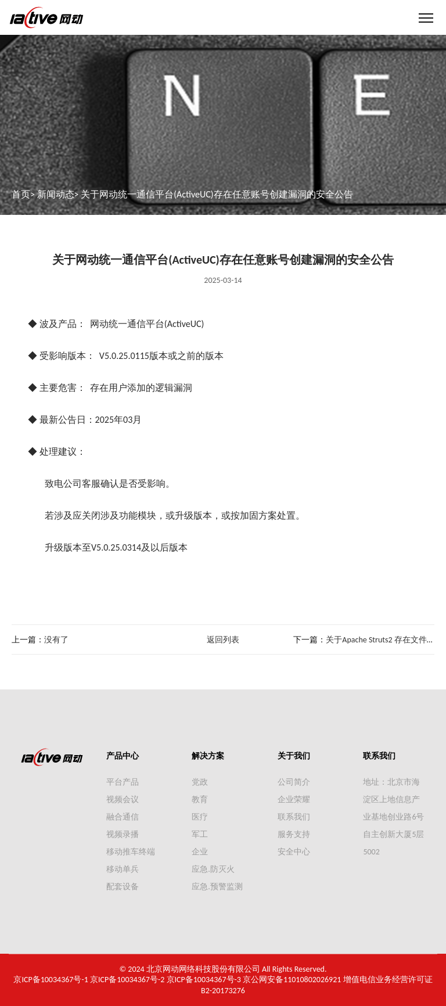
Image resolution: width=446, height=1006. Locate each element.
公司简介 (294, 782)
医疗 (200, 817)
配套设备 (122, 887)
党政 (200, 782)
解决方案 (208, 756)
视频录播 (122, 834)
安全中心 (294, 852)
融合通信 (122, 817)
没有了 (56, 640)
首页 (21, 194)
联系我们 (294, 817)
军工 (200, 834)
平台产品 (122, 782)
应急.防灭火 (213, 869)
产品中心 (122, 756)
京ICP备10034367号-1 (50, 980)
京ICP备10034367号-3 (204, 980)
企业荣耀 (294, 799)
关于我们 (294, 756)
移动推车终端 (130, 852)
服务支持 (294, 834)
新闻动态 (55, 194)
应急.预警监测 (217, 887)
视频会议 (122, 799)
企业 (200, 852)
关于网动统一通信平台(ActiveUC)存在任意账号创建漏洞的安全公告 (217, 194)
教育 (200, 799)
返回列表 (223, 640)
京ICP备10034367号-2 (127, 980)
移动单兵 (122, 869)
